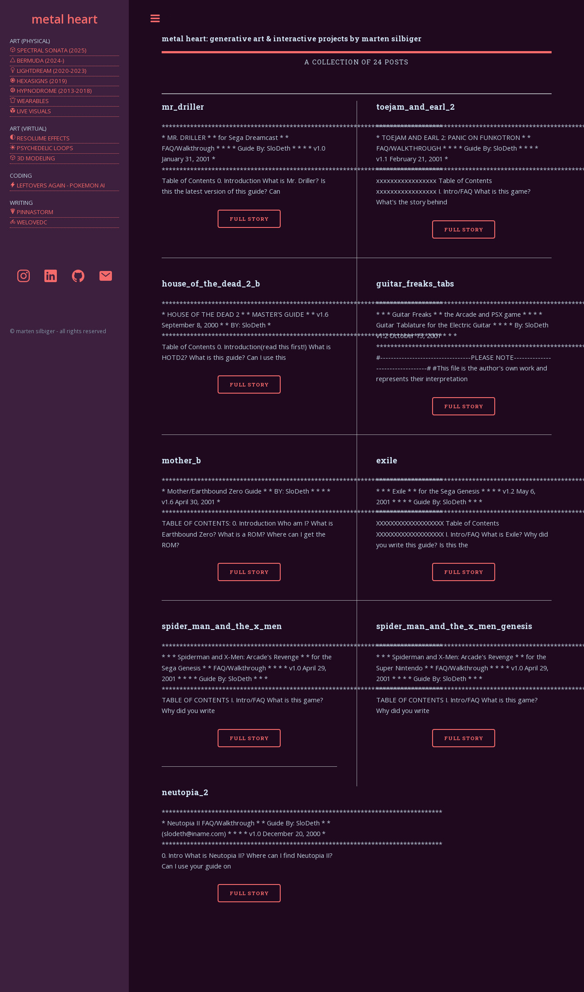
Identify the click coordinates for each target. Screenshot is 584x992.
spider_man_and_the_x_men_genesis (454, 626)
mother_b (181, 460)
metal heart (65, 19)
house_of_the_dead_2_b (211, 283)
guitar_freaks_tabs (415, 283)
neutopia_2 (185, 792)
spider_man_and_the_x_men (222, 626)
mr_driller (183, 106)
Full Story (249, 218)
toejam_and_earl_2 (415, 106)
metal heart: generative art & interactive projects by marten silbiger (291, 38)
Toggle (155, 18)
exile (386, 460)
